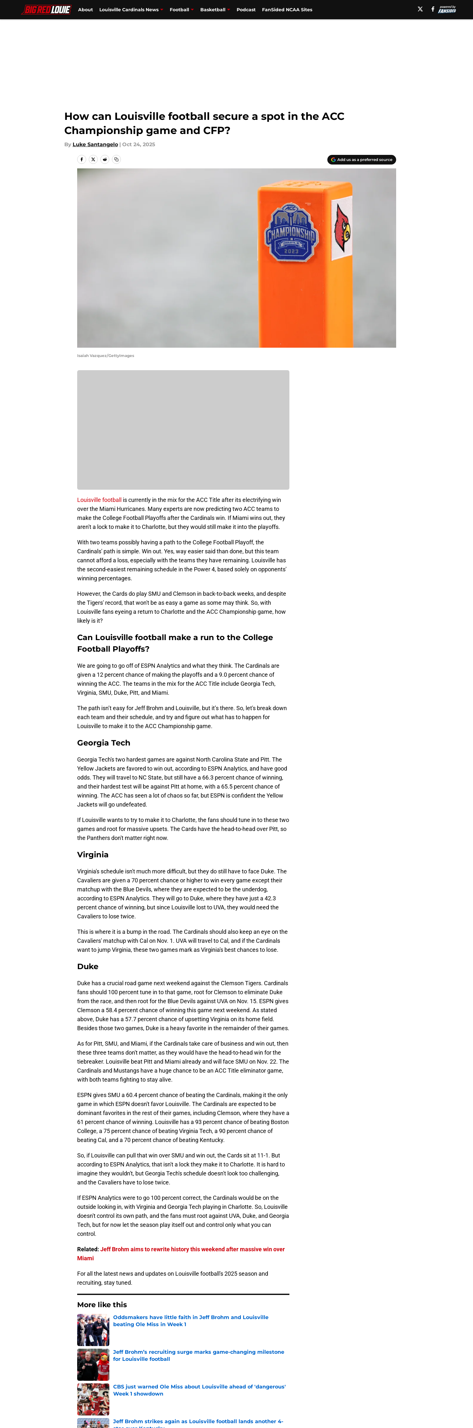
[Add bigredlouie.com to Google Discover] (361, 160)
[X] (420, 9)
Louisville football (100, 499)
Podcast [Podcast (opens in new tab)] (246, 10)
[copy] (116, 159)
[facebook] (433, 9)
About (85, 10)
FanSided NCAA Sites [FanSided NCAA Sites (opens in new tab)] (287, 10)
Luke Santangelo (95, 144)
